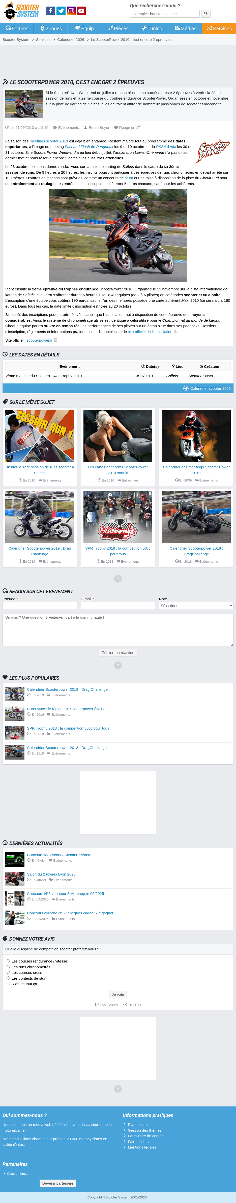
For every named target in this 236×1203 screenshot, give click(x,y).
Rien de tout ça (24, 984)
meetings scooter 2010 (49, 141)
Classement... (17, 1174)
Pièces (118, 28)
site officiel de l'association (150, 331)
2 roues (50, 28)
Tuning (151, 28)
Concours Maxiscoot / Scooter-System (59, 855)
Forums (16, 28)
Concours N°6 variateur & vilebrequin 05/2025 (65, 893)
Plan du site (138, 1124)
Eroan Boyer (96, 127)
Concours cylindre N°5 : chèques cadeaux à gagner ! (71, 913)
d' (166, 146)
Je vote (118, 994)
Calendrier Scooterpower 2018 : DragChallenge (67, 747)
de (89, 146)
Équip (84, 28)
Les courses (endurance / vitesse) (39, 961)
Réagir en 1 (127, 127)
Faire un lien (138, 1141)
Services (219, 28)
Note (163, 599)
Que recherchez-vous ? (155, 5)
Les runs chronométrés (30, 967)
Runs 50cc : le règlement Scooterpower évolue (66, 709)
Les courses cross (26, 972)
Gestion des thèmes (144, 1130)
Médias (185, 28)
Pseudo (10, 599)
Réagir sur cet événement (41, 591)
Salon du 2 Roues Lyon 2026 (51, 874)
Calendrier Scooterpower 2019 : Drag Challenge (67, 689)
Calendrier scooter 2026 (207, 388)
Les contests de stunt (29, 978)
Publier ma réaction (118, 652)
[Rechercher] (206, 14)
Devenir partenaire (57, 1183)
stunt (129, 178)
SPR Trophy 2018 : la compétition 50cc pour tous (68, 728)
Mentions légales (142, 1147)
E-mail (87, 599)
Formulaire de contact (146, 1136)
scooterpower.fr (40, 340)
